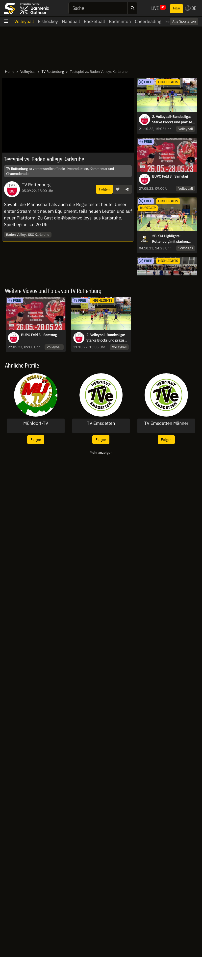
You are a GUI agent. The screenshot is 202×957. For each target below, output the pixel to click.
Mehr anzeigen (101, 452)
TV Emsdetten (101, 423)
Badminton (120, 21)
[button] (118, 189)
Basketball (94, 21)
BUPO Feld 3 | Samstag (170, 176)
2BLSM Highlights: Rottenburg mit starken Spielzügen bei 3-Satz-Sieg (172, 239)
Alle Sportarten (184, 21)
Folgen (104, 189)
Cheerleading (148, 21)
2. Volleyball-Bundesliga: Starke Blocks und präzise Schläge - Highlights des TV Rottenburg (173, 119)
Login (176, 8)
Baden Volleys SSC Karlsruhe (27, 234)
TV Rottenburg (53, 71)
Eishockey (48, 21)
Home (9, 71)
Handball (71, 21)
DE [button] (190, 8)
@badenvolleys (76, 218)
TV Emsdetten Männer (166, 423)
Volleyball (24, 21)
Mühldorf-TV (35, 423)
